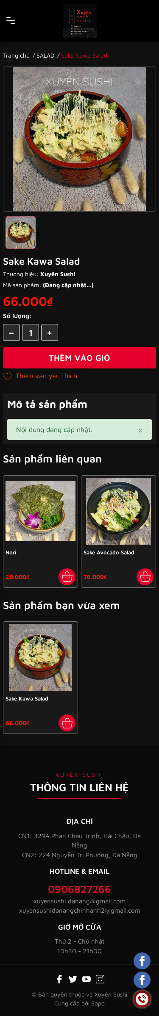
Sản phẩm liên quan (52, 458)
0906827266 (79, 889)
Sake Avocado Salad (109, 552)
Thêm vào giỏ (79, 358)
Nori (11, 552)
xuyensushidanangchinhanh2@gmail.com (79, 910)
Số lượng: (17, 315)
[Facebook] (59, 978)
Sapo (98, 1003)
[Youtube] (86, 978)
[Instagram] (100, 978)
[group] (79, 139)
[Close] (140, 429)
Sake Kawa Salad (27, 698)
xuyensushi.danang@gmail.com (79, 901)
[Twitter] (73, 978)
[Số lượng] (30, 332)
